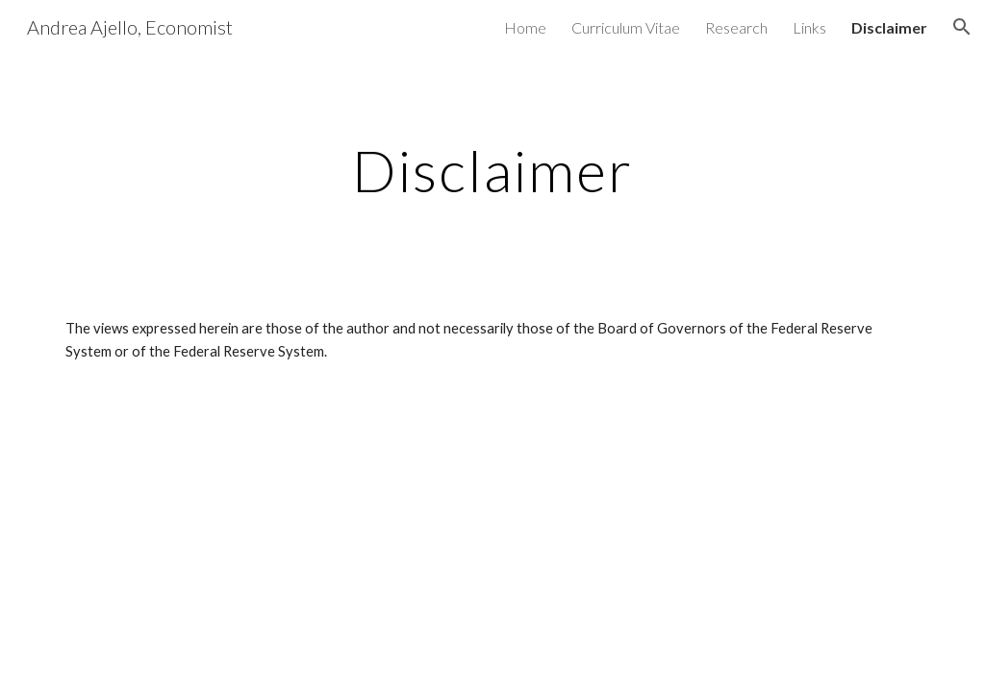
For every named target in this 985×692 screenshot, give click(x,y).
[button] (962, 27)
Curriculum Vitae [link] (625, 27)
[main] (493, 170)
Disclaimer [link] (889, 27)
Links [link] (809, 27)
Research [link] (736, 27)
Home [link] (525, 27)
